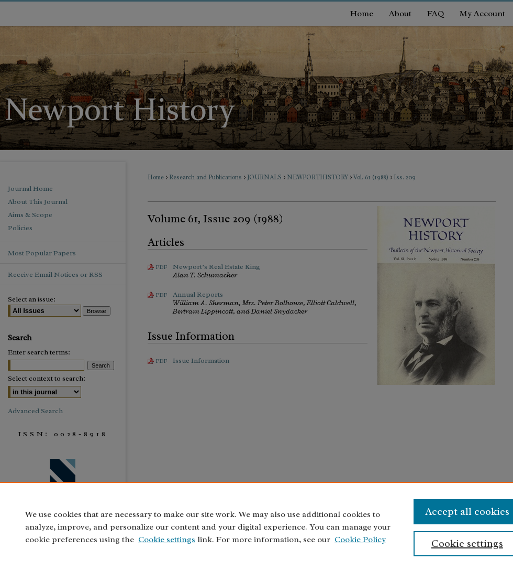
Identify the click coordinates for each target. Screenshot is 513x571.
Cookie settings (166, 539)
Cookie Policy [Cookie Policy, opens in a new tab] (360, 539)
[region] (256, 526)
